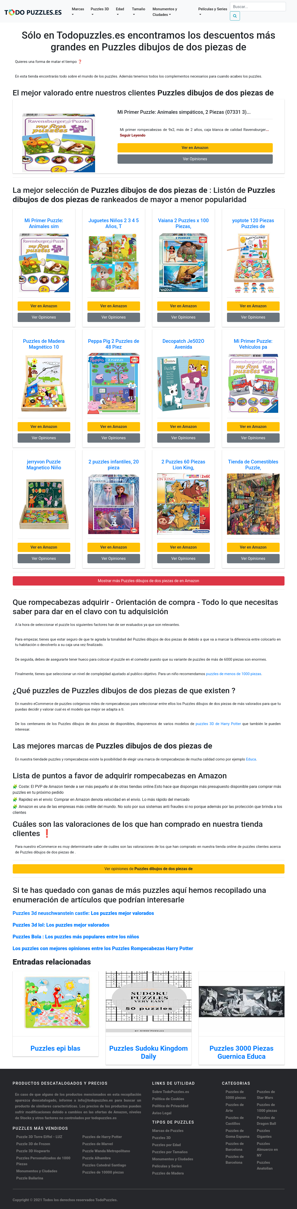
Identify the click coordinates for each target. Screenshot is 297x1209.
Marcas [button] (78, 9)
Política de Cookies (168, 1099)
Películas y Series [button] (212, 9)
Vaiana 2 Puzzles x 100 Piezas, (183, 223)
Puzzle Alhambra (97, 1158)
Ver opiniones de (148, 868)
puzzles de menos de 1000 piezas (233, 674)
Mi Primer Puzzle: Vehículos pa (253, 344)
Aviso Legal (162, 1113)
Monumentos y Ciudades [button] (165, 12)
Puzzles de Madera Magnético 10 (44, 344)
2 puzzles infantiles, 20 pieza (113, 465)
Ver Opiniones (195, 159)
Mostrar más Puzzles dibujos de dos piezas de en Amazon (148, 580)
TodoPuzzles (106, 1200)
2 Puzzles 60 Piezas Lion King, (183, 465)
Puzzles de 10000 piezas (103, 1172)
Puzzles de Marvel (98, 1144)
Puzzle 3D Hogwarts (33, 1151)
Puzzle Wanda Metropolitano (106, 1151)
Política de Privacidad (170, 1106)
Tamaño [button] (138, 9)
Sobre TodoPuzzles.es (170, 1092)
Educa (251, 759)
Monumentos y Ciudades (37, 1171)
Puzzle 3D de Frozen (33, 1144)
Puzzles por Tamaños (170, 1152)
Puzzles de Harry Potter (102, 1137)
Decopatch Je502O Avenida (183, 344)
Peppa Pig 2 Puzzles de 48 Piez (113, 344)
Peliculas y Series (167, 1166)
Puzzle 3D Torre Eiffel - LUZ (39, 1137)
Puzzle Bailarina (29, 1178)
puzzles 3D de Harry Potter (219, 724)
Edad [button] (120, 9)
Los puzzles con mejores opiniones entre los (103, 948)
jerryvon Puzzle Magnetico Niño (43, 465)
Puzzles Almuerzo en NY (267, 1149)
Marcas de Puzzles (168, 1130)
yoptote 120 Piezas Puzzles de (253, 223)
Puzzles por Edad (166, 1145)
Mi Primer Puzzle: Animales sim (43, 223)
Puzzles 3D (161, 1138)
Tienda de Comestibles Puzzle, (253, 465)
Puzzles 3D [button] (100, 9)
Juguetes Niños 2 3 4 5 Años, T (113, 223)
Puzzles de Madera (168, 1173)
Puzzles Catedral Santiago (104, 1165)
